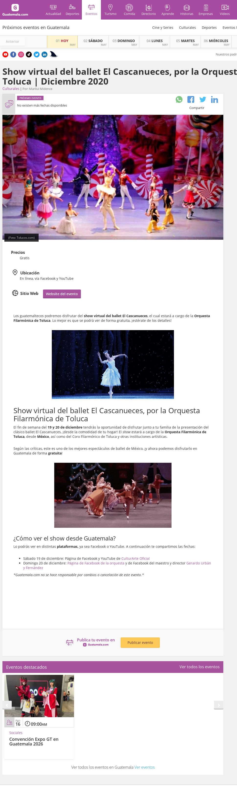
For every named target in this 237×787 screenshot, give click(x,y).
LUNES (155, 40)
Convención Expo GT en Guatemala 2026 (33, 741)
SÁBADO (93, 40)
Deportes (209, 27)
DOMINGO (124, 40)
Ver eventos (144, 767)
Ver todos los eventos (200, 666)
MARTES (185, 40)
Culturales (187, 27)
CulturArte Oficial (135, 558)
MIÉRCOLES (216, 40)
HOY (62, 40)
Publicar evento (140, 642)
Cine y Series (162, 27)
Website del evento (62, 293)
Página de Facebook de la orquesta (95, 563)
